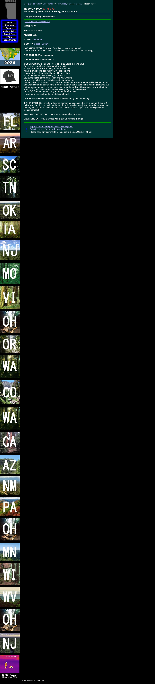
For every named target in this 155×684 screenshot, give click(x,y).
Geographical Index (32, 4)
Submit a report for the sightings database (49, 129)
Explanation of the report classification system (51, 126)
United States (49, 4)
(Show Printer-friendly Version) (37, 22)
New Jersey (62, 4)
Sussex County (75, 4)
